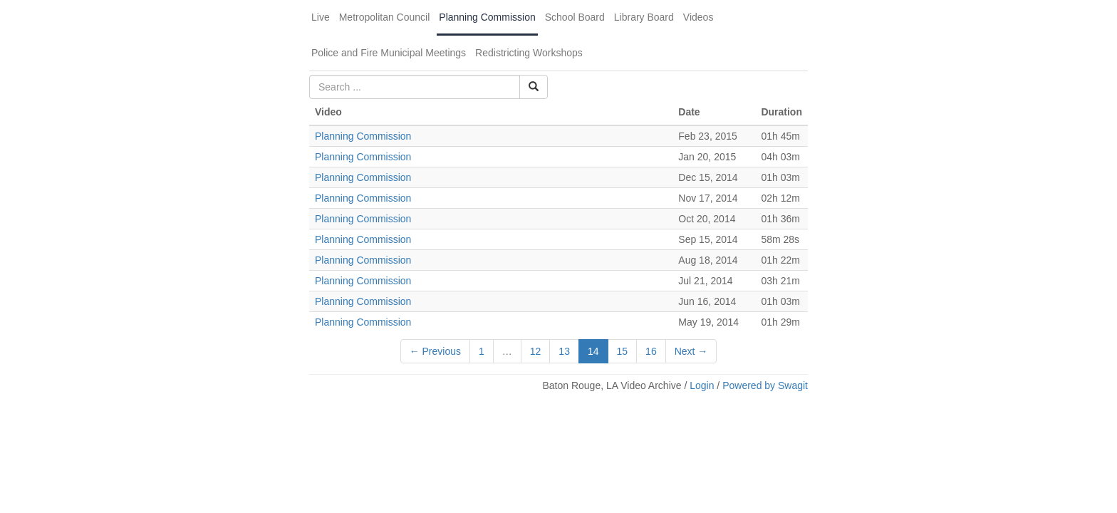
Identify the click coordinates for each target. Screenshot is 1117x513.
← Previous (435, 351)
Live (320, 17)
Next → (691, 351)
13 (564, 351)
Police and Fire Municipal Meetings (388, 52)
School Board (575, 17)
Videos (698, 17)
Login (702, 385)
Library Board (644, 17)
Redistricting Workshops (529, 52)
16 (651, 351)
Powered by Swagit (765, 385)
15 (622, 351)
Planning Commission (487, 17)
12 (535, 351)
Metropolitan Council (384, 17)
